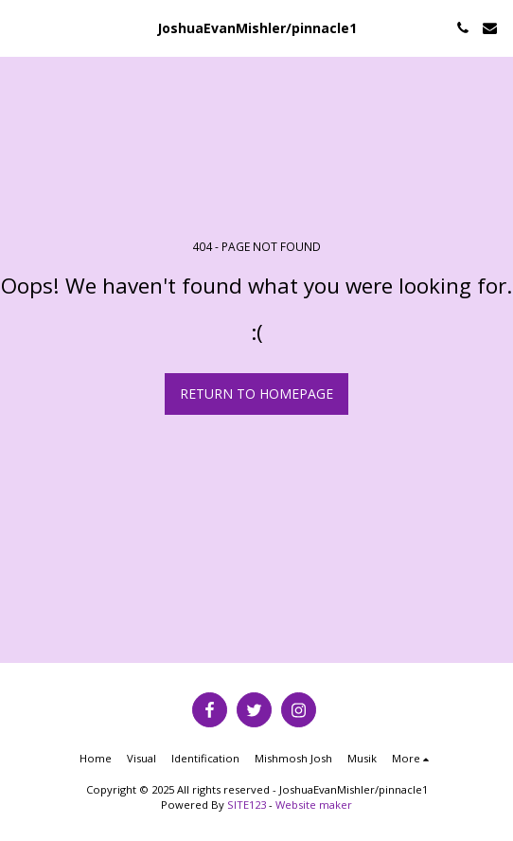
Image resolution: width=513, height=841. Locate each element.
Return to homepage (256, 394)
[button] (21, 27)
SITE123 (246, 804)
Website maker (313, 804)
